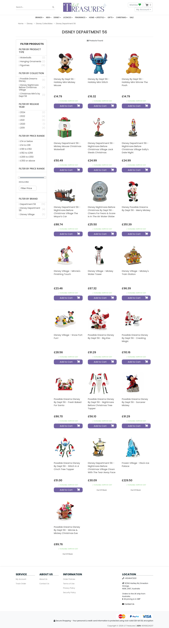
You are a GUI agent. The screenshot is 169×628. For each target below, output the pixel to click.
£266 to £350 (26, 156)
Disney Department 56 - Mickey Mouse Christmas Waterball (67, 146)
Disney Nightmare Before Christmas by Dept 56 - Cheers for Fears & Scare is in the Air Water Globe (101, 211)
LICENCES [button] (67, 17)
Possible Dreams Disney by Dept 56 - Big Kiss (101, 336)
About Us (43, 579)
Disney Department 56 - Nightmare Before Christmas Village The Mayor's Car (67, 211)
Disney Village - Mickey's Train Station (135, 272)
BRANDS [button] (38, 17)
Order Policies (69, 579)
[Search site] (53, 7)
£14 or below (26, 141)
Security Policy (69, 592)
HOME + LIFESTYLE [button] (96, 17)
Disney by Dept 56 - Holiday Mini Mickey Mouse (64, 82)
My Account (142, 9)
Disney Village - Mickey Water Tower (100, 272)
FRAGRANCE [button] (80, 17)
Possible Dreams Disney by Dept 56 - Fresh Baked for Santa (67, 402)
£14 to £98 (25, 145)
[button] (31, 44)
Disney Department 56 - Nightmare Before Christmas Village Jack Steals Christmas (101, 148)
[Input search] (35, 7)
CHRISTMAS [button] (121, 17)
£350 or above (27, 160)
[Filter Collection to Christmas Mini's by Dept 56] (31, 95)
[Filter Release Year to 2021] (31, 120)
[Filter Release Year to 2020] (31, 124)
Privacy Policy (69, 588)
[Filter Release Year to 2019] (31, 128)
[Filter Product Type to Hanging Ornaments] (31, 61)
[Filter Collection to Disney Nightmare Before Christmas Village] (31, 87)
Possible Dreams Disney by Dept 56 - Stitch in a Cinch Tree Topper (67, 466)
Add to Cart (68, 105)
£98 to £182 (25, 148)
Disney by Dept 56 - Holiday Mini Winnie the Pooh (135, 82)
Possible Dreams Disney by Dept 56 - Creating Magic (135, 338)
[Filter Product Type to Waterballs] (31, 57)
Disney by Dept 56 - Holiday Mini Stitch (98, 80)
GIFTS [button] (110, 17)
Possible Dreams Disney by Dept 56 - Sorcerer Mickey (135, 402)
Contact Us (44, 583)
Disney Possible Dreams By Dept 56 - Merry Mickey (136, 208)
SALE (132, 17)
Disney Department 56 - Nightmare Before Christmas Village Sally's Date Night (135, 148)
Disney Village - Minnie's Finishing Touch (67, 272)
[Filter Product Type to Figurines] (31, 65)
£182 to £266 (26, 152)
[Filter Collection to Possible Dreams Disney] (31, 80)
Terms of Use (69, 583)
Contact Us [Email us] (128, 604)
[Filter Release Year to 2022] (31, 116)
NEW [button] (48, 17)
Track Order (21, 583)
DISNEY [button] (57, 17)
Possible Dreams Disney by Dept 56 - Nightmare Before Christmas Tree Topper (101, 403)
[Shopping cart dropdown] (148, 5)
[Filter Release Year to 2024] (31, 112)
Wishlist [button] (135, 5)
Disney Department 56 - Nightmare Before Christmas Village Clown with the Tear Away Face (101, 467)
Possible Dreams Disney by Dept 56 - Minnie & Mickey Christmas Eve (67, 530)
